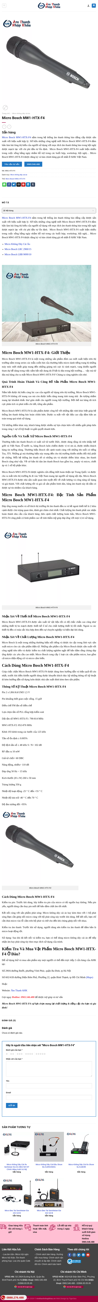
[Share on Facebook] (9, 184)
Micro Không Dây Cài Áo (17, 244)
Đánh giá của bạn (14, 1050)
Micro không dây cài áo (21, 113)
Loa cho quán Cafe (21, 1261)
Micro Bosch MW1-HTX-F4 (16, 137)
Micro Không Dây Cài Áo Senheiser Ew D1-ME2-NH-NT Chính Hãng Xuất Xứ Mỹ (16, 1166)
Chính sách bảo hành (51, 1264)
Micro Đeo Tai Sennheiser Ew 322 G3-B (49, 1212)
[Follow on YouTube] (88, 1255)
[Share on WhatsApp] (4, 184)
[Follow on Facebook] (70, 1255)
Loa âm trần (8, 1254)
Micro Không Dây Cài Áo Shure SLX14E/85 (81, 1165)
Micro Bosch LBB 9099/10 (18, 254)
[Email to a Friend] (18, 184)
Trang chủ (6, 113)
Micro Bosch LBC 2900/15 (18, 249)
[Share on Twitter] (14, 184)
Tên (7, 1081)
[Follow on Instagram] (74, 1255)
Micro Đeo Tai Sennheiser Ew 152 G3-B (17, 1212)
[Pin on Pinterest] (23, 184)
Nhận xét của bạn (14, 1059)
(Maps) (89, 977)
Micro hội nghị (21, 1254)
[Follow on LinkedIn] (83, 1255)
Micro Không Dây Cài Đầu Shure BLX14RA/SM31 (49, 1165)
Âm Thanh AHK (19, 990)
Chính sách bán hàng (45, 1254)
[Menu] (4, 6)
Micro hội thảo (8, 1258)
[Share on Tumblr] (33, 184)
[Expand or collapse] (93, 210)
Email (8, 1093)
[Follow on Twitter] (79, 1255)
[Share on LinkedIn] (28, 184)
